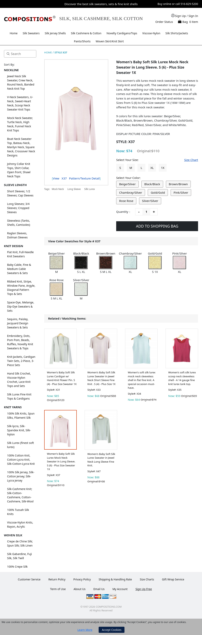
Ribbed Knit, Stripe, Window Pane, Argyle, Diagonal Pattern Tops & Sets (21, 288)
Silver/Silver (150, 201)
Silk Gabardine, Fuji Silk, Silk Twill (19, 556)
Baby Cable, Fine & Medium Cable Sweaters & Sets (19, 269)
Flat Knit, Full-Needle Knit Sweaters (20, 254)
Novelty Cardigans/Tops (122, 33)
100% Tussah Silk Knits (18, 512)
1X (162, 168)
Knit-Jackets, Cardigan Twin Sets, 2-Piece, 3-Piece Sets (21, 361)
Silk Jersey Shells (55, 33)
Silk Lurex (89, 189)
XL (152, 168)
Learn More (85, 630)
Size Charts (147, 579)
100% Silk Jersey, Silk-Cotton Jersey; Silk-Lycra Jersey (20, 476)
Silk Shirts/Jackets (177, 33)
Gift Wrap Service (173, 579)
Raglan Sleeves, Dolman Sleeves (17, 235)
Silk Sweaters (31, 33)
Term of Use (58, 589)
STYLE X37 (60, 52)
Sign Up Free (144, 589)
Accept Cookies (111, 630)
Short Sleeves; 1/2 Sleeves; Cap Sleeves (20, 193)
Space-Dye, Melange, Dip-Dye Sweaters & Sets (20, 306)
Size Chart (191, 160)
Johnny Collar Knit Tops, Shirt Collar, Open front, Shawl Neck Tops (18, 170)
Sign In (193, 16)
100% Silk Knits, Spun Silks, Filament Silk (21, 415)
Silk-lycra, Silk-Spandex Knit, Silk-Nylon (19, 430)
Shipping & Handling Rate (115, 579)
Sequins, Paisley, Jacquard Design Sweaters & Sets (17, 323)
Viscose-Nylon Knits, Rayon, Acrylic (20, 524)
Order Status (164, 22)
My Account (120, 589)
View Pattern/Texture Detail (76, 178)
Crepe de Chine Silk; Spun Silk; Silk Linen (20, 543)
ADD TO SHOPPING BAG (157, 226)
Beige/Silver (127, 184)
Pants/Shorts (82, 41)
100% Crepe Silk (17, 566)
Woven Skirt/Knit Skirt (110, 41)
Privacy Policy (82, 579)
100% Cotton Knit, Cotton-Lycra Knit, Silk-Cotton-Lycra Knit (21, 460)
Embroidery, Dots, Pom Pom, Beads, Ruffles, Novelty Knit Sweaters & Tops (20, 342)
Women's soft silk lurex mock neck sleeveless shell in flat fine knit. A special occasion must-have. (141, 380)
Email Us (99, 589)
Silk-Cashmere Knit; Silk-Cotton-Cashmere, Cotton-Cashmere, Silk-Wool (20, 495)
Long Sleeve (74, 189)
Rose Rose (126, 201)
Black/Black (152, 184)
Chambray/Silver (130, 192)
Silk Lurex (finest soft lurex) (20, 445)
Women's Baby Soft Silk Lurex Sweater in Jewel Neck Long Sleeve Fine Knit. (101, 459)
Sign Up (180, 16)
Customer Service (29, 579)
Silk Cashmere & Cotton (86, 33)
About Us (79, 589)
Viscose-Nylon (151, 33)
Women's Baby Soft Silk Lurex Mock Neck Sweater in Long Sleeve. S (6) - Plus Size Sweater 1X (61, 461)
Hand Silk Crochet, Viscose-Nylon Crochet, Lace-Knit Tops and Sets (19, 380)
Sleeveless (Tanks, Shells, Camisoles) (18, 223)
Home (14, 33)
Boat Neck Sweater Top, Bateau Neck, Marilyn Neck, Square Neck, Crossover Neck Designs (21, 147)
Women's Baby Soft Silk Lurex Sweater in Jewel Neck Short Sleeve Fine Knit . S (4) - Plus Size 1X (101, 378)
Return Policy (56, 579)
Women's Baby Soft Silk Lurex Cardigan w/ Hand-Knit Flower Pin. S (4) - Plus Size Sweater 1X (62, 378)
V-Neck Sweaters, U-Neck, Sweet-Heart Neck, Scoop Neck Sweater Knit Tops (20, 103)
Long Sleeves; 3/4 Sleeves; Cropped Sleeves (18, 208)
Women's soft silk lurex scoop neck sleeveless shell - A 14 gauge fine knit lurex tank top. (182, 378)
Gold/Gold (158, 192)
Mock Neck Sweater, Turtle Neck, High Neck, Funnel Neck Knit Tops (20, 124)
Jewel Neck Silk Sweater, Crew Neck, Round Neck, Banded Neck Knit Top (20, 82)
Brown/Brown (178, 184)
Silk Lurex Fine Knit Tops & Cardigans (19, 396)
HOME (48, 52)
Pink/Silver (181, 192)
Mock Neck (58, 189)
